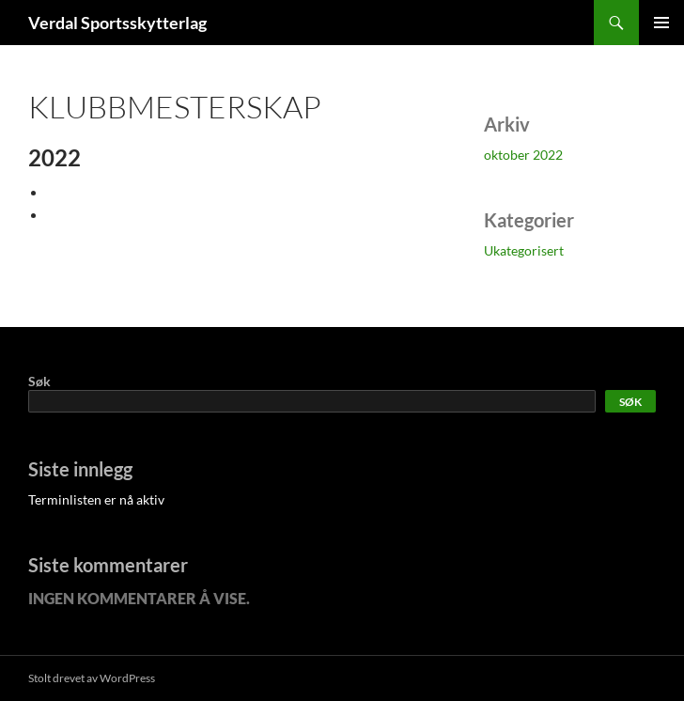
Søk (39, 381)
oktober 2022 (523, 155)
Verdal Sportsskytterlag (117, 22)
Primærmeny (661, 22)
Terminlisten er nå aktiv (96, 499)
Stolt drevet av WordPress (91, 678)
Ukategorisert (524, 250)
